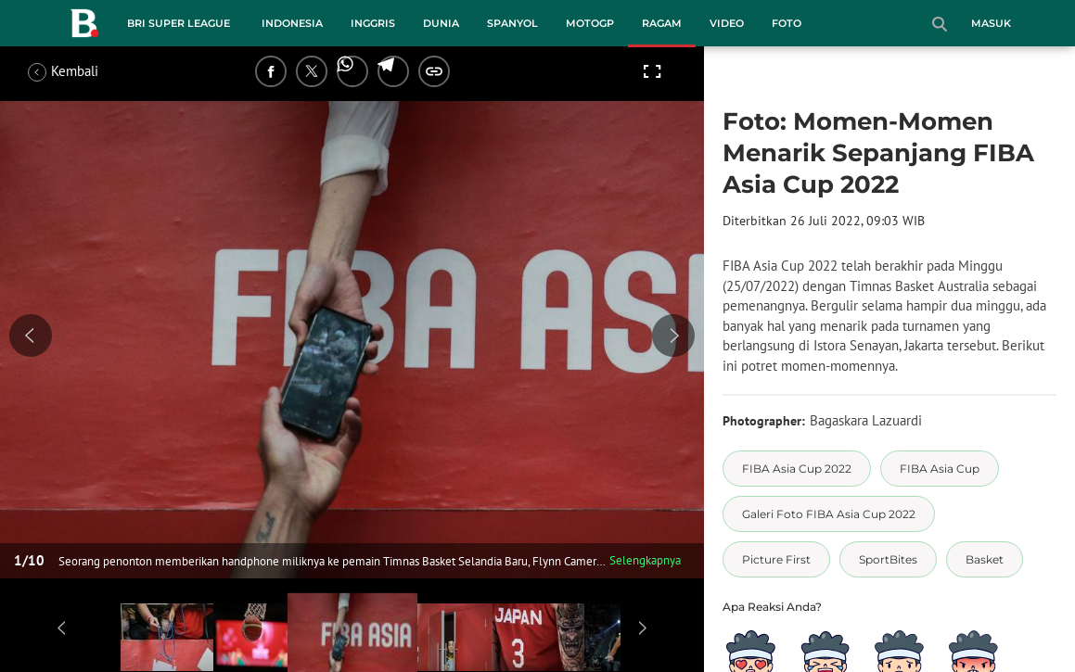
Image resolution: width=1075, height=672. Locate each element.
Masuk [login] (991, 23)
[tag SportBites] (888, 559)
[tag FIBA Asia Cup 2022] (797, 468)
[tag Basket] (984, 559)
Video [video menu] (727, 23)
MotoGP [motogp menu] (590, 23)
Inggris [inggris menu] (373, 23)
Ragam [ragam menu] (662, 23)
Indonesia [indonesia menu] (292, 23)
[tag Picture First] (776, 559)
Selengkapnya (645, 560)
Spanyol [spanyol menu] (512, 23)
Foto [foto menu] (786, 23)
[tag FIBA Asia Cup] (939, 468)
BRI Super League (178, 23)
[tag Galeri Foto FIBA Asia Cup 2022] (829, 514)
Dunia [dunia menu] (441, 23)
